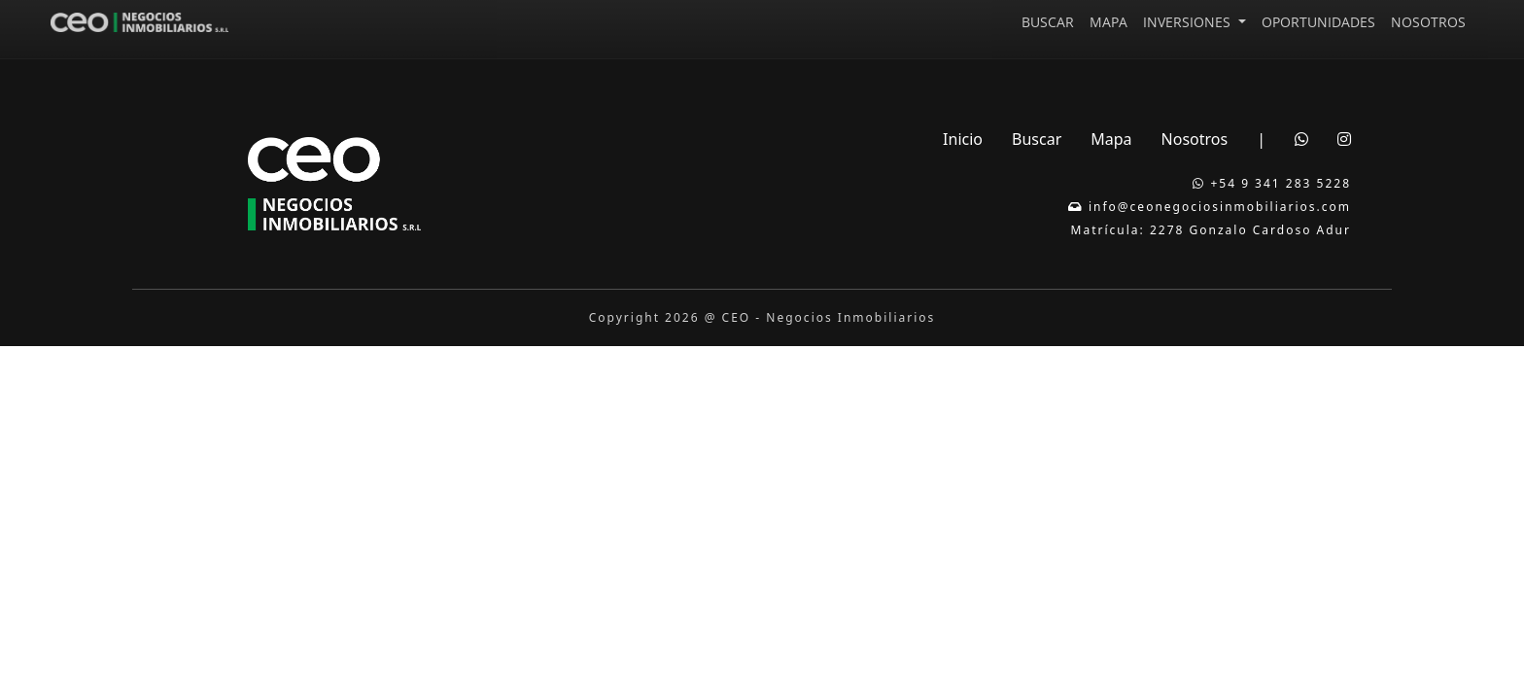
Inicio (963, 139)
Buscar (1036, 139)
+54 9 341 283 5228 (1272, 183)
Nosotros (1195, 139)
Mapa (1111, 139)
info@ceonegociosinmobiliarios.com (1209, 206)
